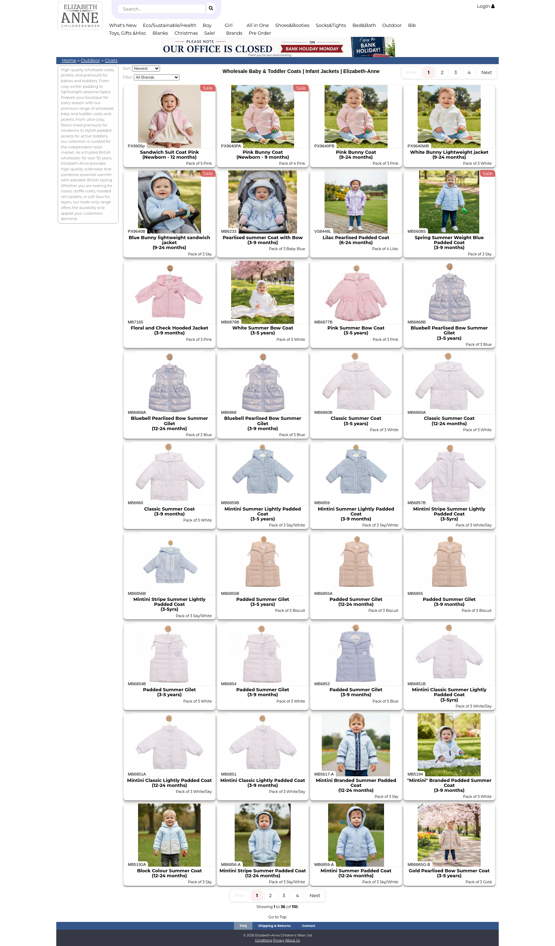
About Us (292, 940)
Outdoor (392, 25)
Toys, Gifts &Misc (127, 33)
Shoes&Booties (292, 25)
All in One (258, 25)
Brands (234, 33)
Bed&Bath (364, 25)
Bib (412, 25)
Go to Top (277, 917)
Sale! (209, 33)
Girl (229, 25)
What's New (123, 25)
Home (69, 60)
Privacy (278, 940)
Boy (207, 25)
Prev (411, 72)
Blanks (160, 33)
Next (486, 72)
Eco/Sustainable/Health (169, 25)
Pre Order (260, 33)
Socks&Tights (331, 25)
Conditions (263, 940)
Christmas (186, 33)
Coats (111, 60)
